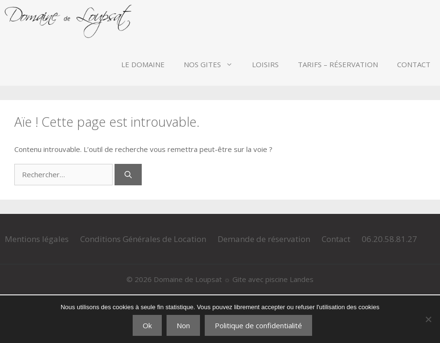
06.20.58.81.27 (389, 238)
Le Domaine (143, 64)
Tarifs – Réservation (338, 64)
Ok (147, 325)
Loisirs (265, 64)
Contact (413, 64)
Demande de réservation (264, 238)
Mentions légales (37, 238)
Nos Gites (213, 64)
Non (183, 325)
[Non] (428, 319)
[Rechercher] (128, 174)
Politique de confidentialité (258, 325)
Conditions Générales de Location (143, 238)
